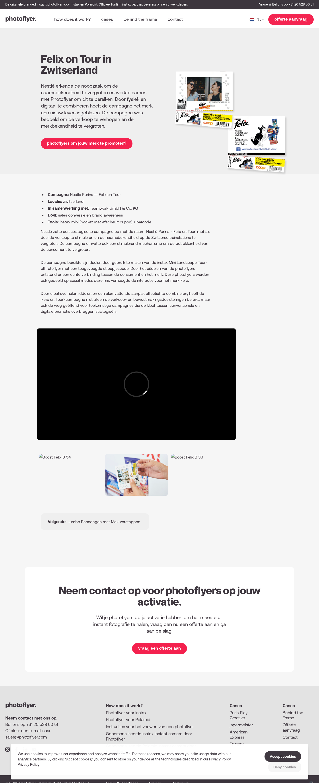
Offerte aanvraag (291, 727)
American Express (239, 734)
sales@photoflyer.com (26, 737)
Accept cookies (283, 756)
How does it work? (72, 19)
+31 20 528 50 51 (301, 4)
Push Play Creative (238, 715)
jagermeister (241, 724)
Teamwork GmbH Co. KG (114, 208)
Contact (175, 19)
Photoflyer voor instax (126, 712)
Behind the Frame (293, 715)
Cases (107, 19)
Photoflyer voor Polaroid (128, 719)
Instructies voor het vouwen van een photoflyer (150, 726)
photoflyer (21, 18)
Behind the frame (140, 19)
